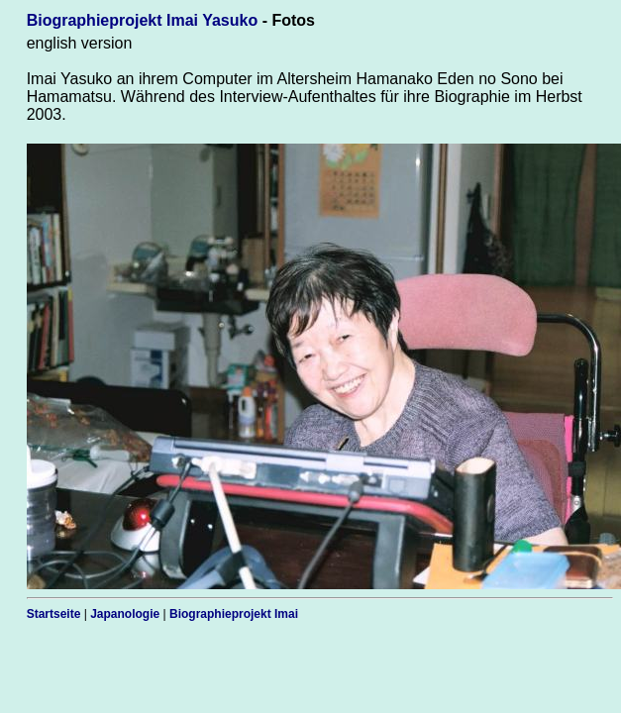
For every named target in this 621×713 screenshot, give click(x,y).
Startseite (54, 614)
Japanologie (124, 614)
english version (80, 43)
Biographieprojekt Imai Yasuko (143, 20)
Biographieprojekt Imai (233, 614)
